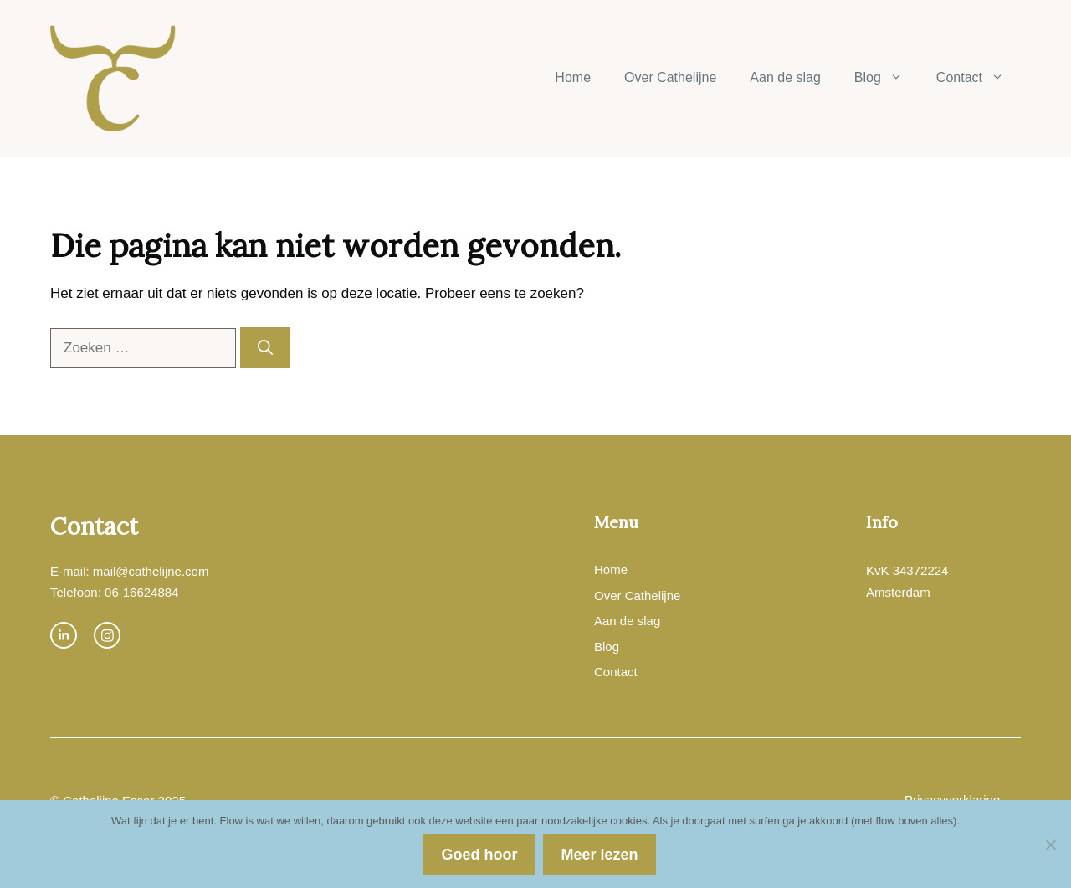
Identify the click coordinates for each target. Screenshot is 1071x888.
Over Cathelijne (670, 77)
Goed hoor (479, 854)
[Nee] (1050, 844)
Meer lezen (599, 854)
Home (573, 77)
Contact (978, 78)
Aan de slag (785, 77)
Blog (887, 78)
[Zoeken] (265, 347)
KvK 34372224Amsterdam (907, 581)
